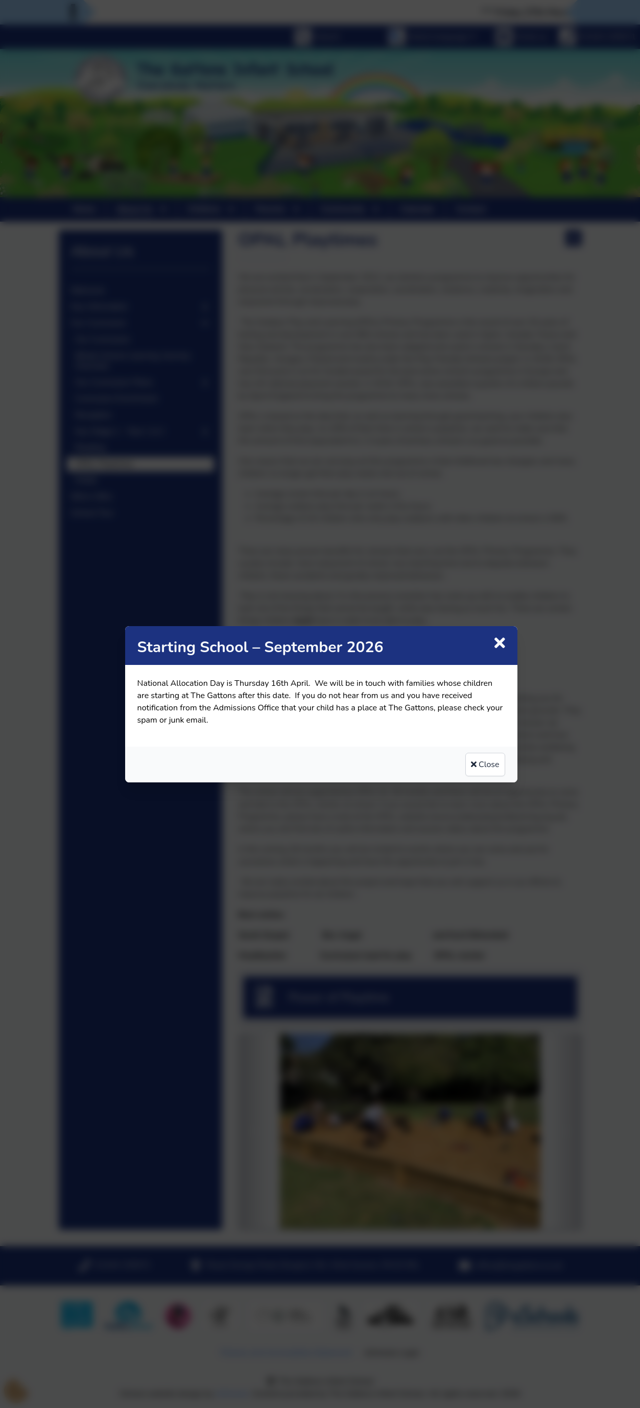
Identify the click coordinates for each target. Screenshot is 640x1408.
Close (485, 764)
